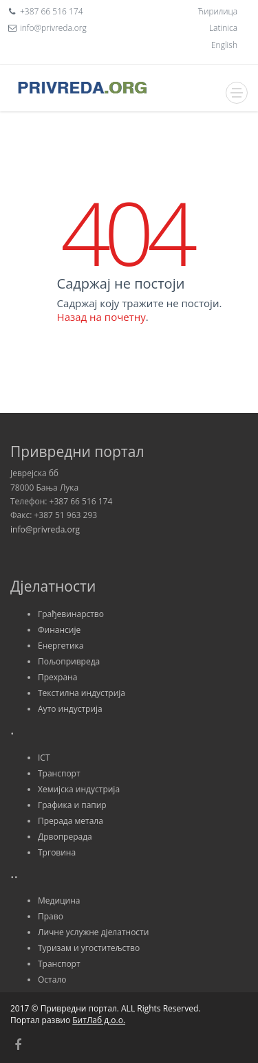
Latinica (223, 28)
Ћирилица (217, 11)
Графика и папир (72, 805)
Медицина (59, 900)
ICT (44, 757)
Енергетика (60, 645)
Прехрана (57, 677)
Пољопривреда (69, 661)
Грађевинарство (71, 614)
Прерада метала (70, 821)
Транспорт (59, 773)
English (224, 45)
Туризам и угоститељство (89, 948)
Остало (52, 979)
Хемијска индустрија (79, 789)
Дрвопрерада (65, 836)
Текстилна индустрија (81, 693)
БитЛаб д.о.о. (98, 1020)
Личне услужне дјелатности (93, 932)
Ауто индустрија (70, 709)
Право (50, 916)
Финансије (59, 630)
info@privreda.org (45, 529)
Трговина (57, 852)
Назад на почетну (101, 317)
